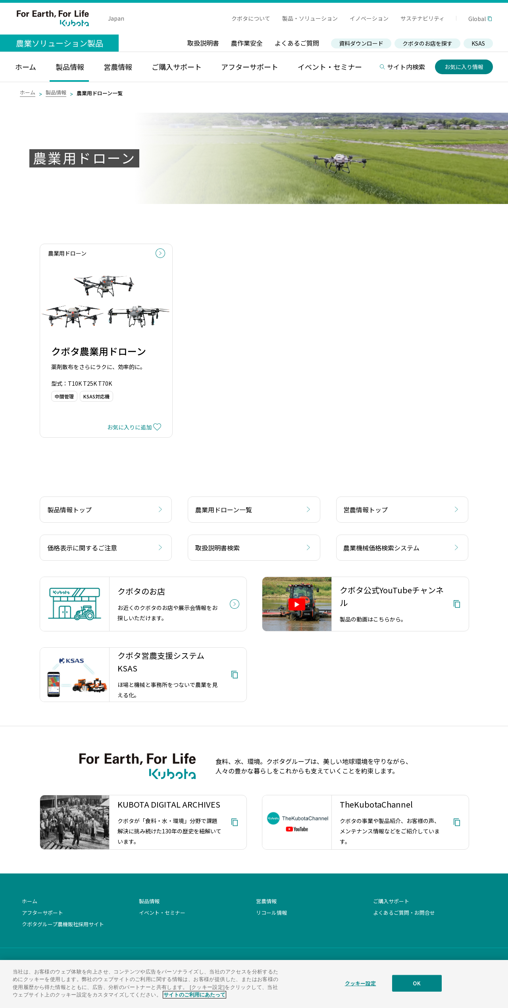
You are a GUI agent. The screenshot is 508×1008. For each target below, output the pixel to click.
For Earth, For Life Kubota (52, 18)
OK (416, 988)
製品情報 (56, 92)
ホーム (27, 92)
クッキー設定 (360, 988)
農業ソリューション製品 (59, 43)
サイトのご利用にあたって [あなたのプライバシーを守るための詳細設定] (194, 999)
